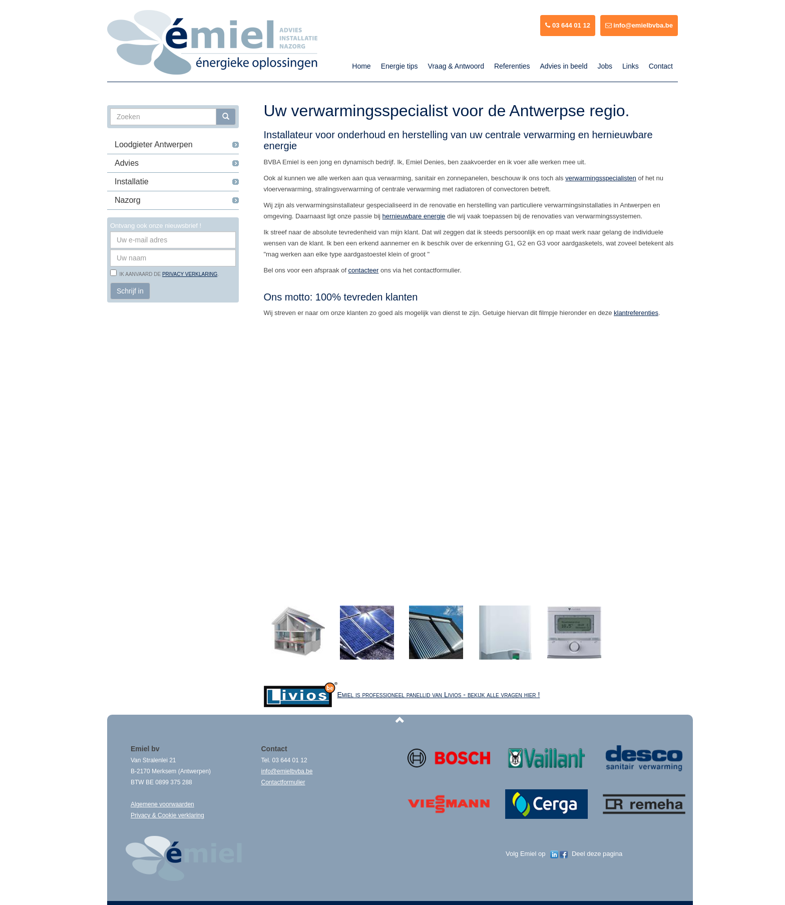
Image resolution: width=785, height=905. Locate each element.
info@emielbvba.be (639, 25)
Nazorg (128, 200)
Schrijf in (130, 291)
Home (361, 66)
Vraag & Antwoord (456, 66)
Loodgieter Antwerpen (154, 144)
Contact (661, 66)
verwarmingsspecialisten (600, 178)
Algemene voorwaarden (162, 804)
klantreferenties (636, 313)
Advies (127, 163)
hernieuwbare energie (414, 216)
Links (630, 66)
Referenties (512, 66)
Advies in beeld (564, 66)
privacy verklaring (189, 274)
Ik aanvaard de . (168, 274)
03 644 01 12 (567, 25)
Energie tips (399, 66)
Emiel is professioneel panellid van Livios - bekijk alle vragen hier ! (438, 695)
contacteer (363, 270)
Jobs (604, 66)
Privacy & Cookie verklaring (167, 815)
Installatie (132, 181)
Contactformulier (283, 782)
